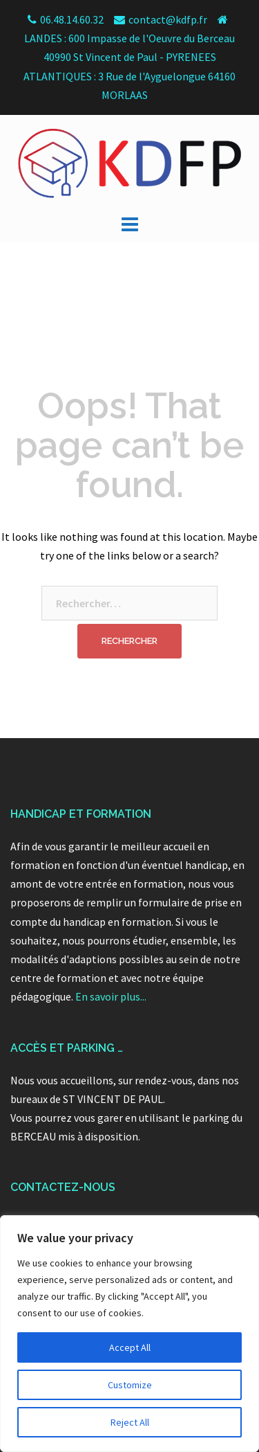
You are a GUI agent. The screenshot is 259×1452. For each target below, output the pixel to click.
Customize (130, 1385)
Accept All (130, 1347)
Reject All (130, 1422)
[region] (129, 1333)
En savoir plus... (110, 996)
